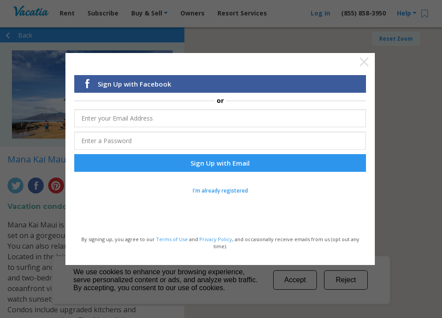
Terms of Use (172, 240)
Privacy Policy (215, 240)
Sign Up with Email (220, 163)
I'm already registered (220, 191)
